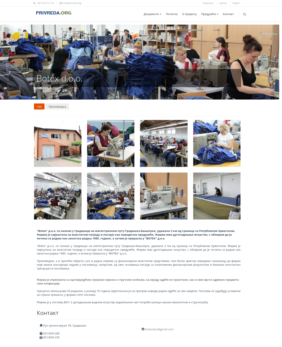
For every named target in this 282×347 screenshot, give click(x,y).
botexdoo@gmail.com (159, 329)
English (236, 3)
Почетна (171, 14)
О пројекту (189, 14)
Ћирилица (208, 3)
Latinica (223, 3)
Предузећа (209, 14)
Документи (152, 14)
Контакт (228, 14)
